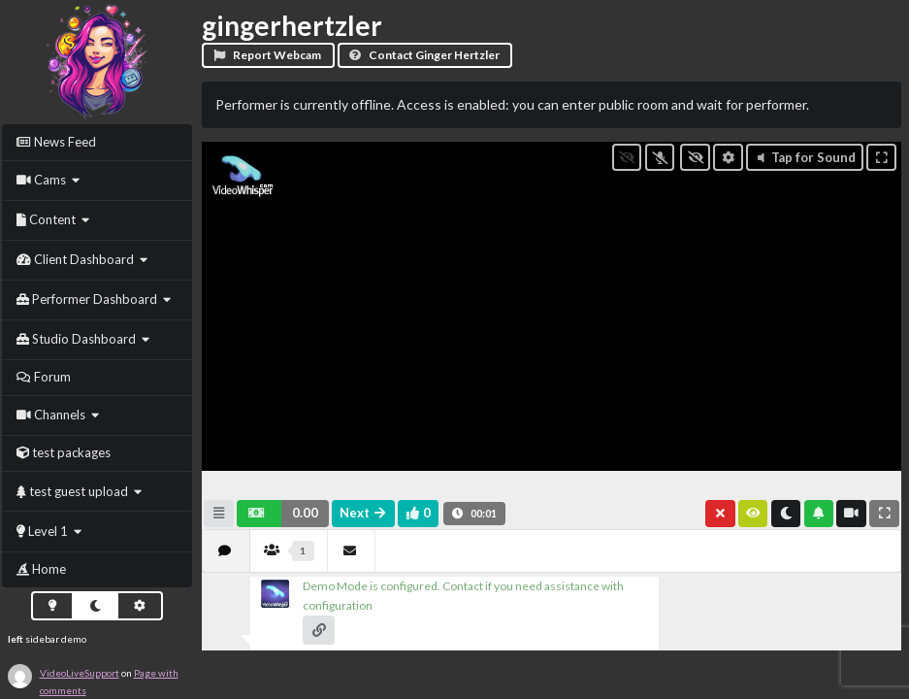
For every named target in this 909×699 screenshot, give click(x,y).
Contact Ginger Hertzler (424, 55)
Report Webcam (266, 55)
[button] (283, 513)
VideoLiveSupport (79, 673)
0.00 (305, 512)
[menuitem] (97, 142)
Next (363, 512)
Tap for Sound (805, 157)
